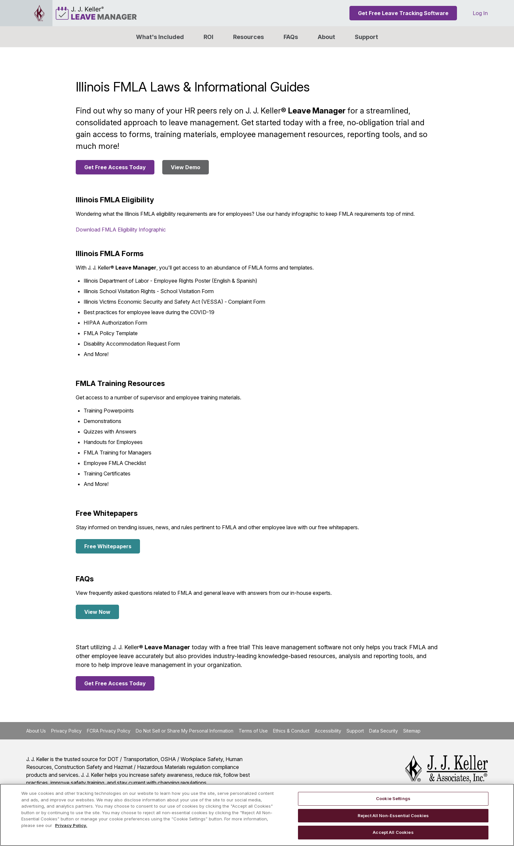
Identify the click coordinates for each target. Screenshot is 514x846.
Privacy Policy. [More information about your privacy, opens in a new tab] (71, 825)
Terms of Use (253, 731)
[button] (326, 36)
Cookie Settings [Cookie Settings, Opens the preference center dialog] (393, 798)
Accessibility (328, 731)
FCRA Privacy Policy (108, 731)
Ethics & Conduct (291, 731)
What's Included (160, 36)
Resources (248, 36)
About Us (36, 731)
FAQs (291, 36)
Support (366, 36)
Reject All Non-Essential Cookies (393, 815)
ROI (208, 36)
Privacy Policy (66, 731)
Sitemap (412, 731)
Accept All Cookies (393, 832)
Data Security (383, 731)
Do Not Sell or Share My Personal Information (184, 731)
